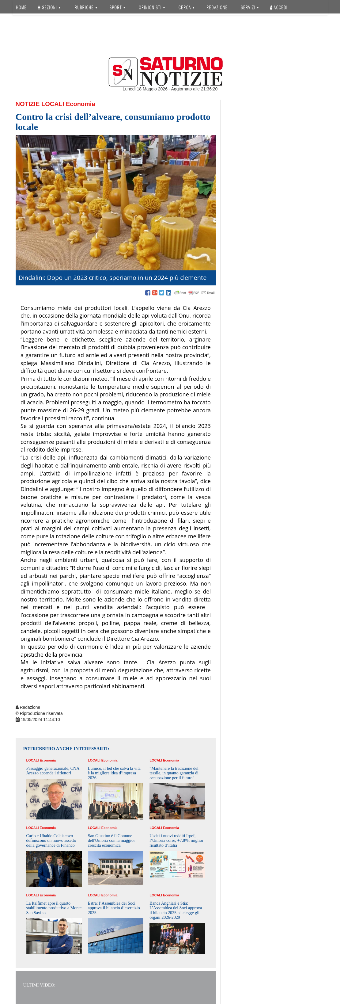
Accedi (279, 7)
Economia (80, 104)
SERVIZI (250, 7)
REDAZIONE (217, 7)
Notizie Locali (40, 104)
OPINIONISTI (152, 7)
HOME (21, 7)
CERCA (186, 7)
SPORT (117, 7)
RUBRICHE (86, 7)
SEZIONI (49, 7)
